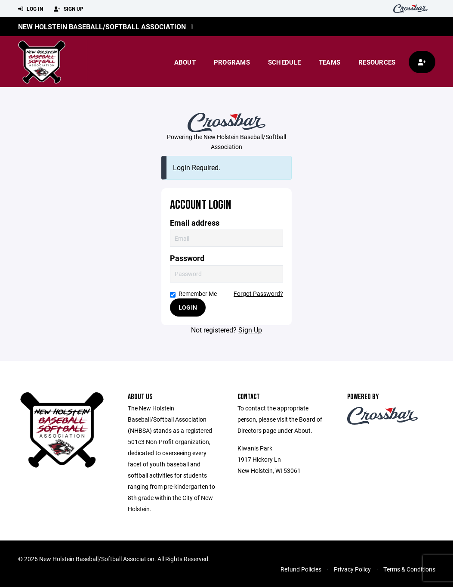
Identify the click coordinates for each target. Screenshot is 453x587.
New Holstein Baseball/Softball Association (102, 26)
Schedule (284, 62)
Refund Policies (300, 569)
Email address (194, 223)
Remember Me (193, 293)
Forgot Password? (258, 293)
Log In (30, 9)
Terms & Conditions (409, 569)
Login (188, 307)
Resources (376, 62)
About (185, 62)
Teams (329, 62)
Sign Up (68, 9)
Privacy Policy (352, 569)
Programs (232, 62)
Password (187, 258)
